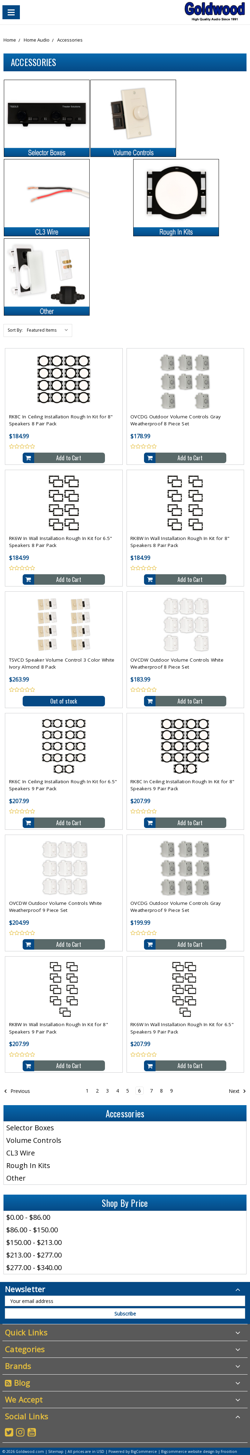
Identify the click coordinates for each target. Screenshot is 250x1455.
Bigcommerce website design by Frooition (199, 1451)
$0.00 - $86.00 (28, 1217)
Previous (17, 1090)
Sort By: (15, 330)
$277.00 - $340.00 (34, 1267)
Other (16, 1178)
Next (237, 1090)
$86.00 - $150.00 (32, 1229)
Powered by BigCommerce (132, 1451)
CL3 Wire (20, 1153)
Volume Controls (33, 1140)
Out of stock (63, 701)
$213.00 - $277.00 (34, 1255)
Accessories (70, 40)
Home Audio (37, 40)
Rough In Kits (28, 1165)
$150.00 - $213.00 (34, 1242)
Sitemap (55, 1451)
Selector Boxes (30, 1127)
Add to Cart (68, 458)
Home (9, 40)
